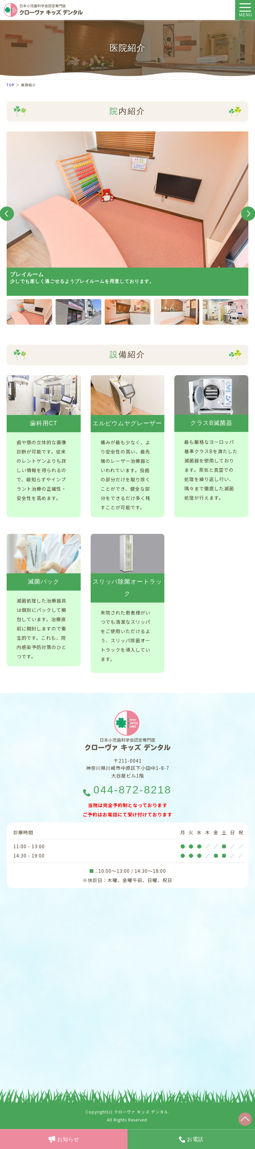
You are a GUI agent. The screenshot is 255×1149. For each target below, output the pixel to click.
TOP (10, 84)
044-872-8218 (132, 790)
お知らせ (68, 1139)
